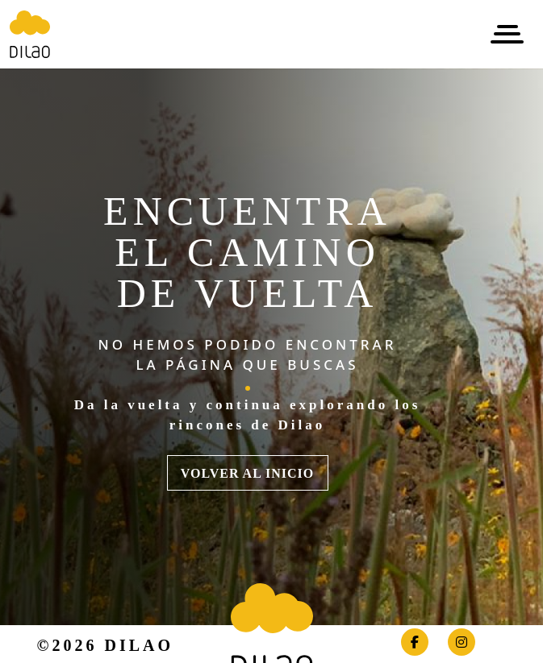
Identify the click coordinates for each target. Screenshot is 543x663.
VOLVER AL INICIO (247, 473)
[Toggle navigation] (507, 34)
